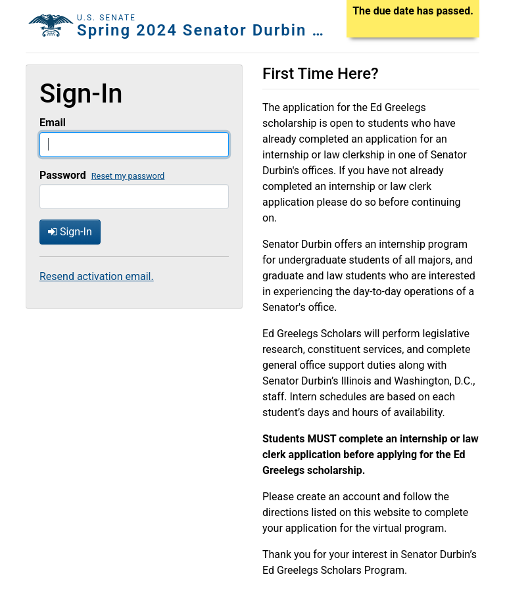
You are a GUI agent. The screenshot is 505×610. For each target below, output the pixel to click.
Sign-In (70, 231)
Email (52, 122)
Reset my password (128, 176)
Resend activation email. (96, 276)
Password (62, 175)
